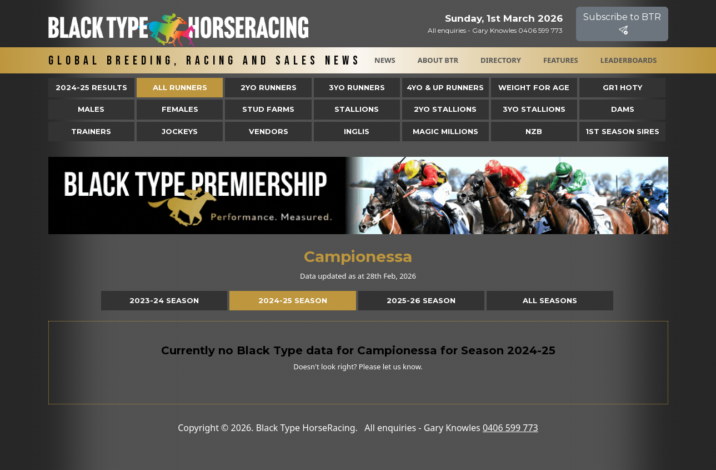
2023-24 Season (164, 300)
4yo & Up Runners (445, 87)
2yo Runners (269, 87)
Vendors (268, 131)
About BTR (438, 60)
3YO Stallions (534, 109)
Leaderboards (628, 60)
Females (180, 109)
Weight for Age (533, 87)
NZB (533, 131)
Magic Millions (445, 131)
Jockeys (180, 131)
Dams (622, 109)
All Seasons (550, 300)
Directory (500, 60)
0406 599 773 (510, 428)
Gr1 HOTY (622, 87)
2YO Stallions (445, 109)
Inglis (356, 131)
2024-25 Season (292, 300)
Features (560, 60)
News (384, 60)
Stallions (356, 109)
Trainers (91, 131)
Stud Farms (268, 109)
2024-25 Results (91, 87)
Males (91, 109)
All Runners (180, 87)
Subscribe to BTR (622, 24)
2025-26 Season (421, 300)
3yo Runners (357, 87)
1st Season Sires (622, 131)
